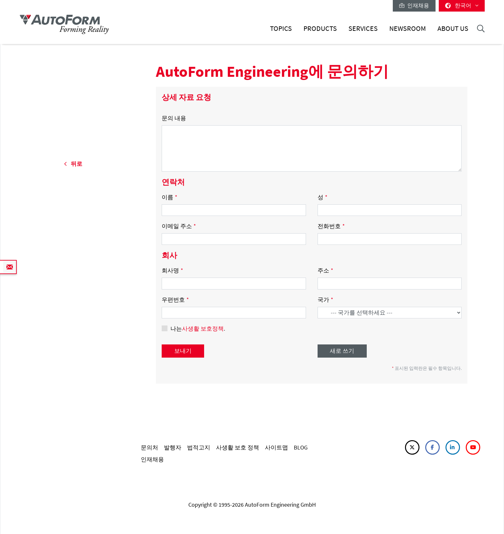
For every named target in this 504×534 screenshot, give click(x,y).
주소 (325, 270)
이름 (169, 197)
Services (363, 28)
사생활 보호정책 (203, 328)
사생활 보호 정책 (237, 447)
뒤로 (73, 163)
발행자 (172, 447)
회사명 (172, 270)
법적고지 (198, 447)
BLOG (301, 447)
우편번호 (175, 299)
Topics (281, 28)
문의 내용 (174, 118)
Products (320, 28)
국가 (325, 299)
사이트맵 (276, 447)
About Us (452, 28)
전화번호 (331, 226)
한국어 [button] (461, 5)
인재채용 (414, 5)
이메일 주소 (179, 226)
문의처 (149, 447)
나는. (197, 328)
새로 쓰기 (342, 350)
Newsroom (407, 28)
